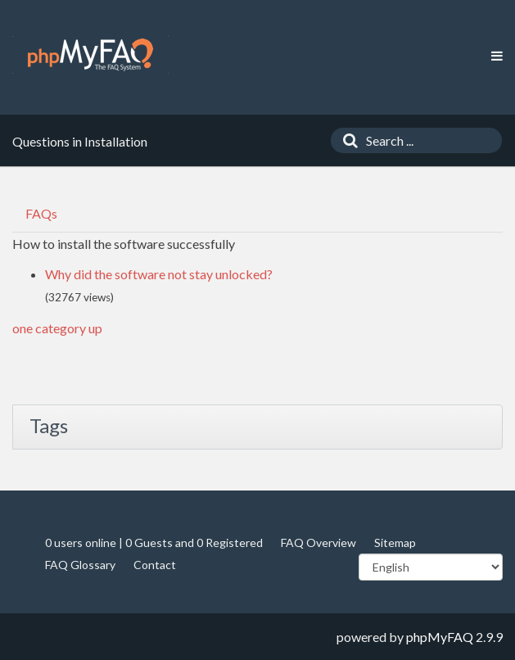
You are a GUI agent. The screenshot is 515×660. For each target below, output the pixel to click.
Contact (154, 565)
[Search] (346, 140)
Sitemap (395, 542)
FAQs (41, 213)
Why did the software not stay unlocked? (159, 274)
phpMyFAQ (439, 636)
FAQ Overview (318, 542)
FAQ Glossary (80, 565)
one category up (57, 328)
